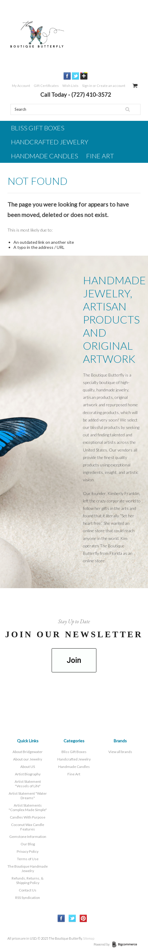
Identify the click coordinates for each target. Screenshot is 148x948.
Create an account (111, 86)
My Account (21, 86)
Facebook (67, 76)
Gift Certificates (46, 86)
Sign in (87, 86)
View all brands (120, 751)
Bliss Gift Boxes (37, 128)
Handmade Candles (44, 156)
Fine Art (100, 156)
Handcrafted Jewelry (49, 142)
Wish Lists (70, 86)
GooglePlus (84, 76)
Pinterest (83, 918)
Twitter (75, 76)
